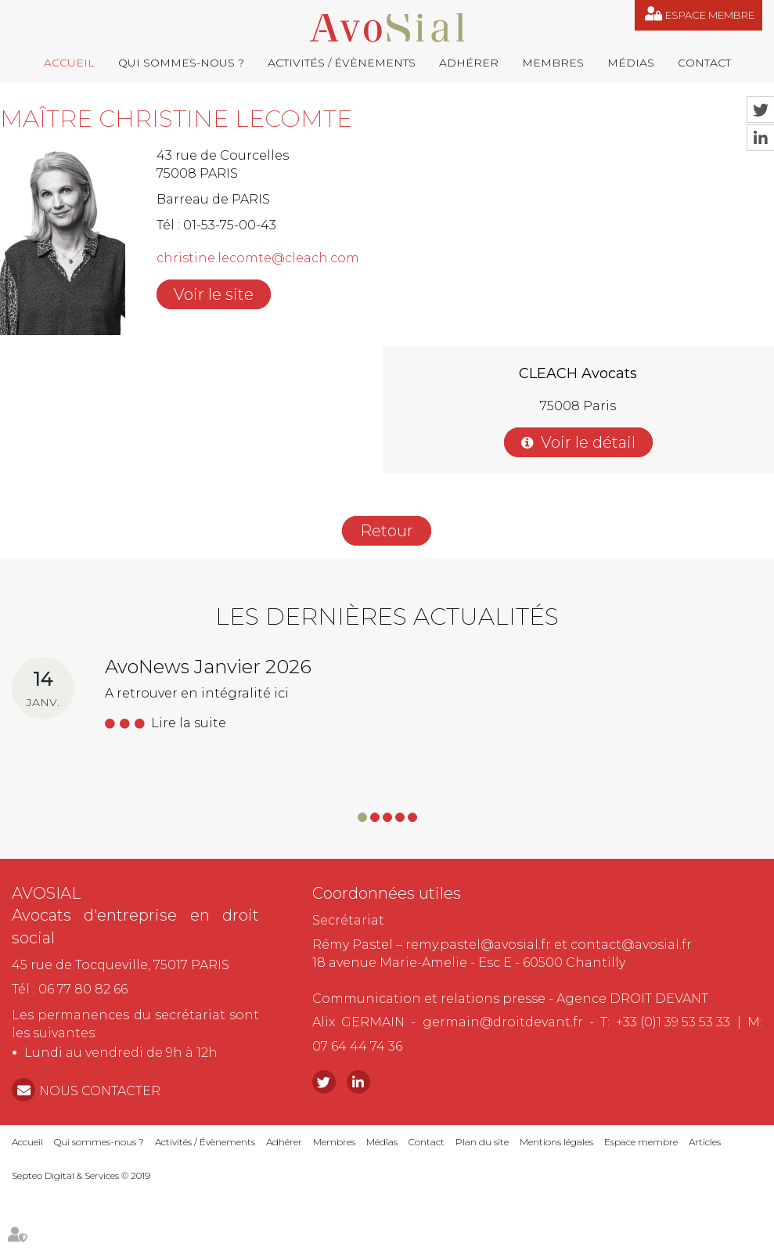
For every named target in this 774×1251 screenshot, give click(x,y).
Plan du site (482, 1142)
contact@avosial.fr (631, 944)
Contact (704, 63)
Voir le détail (588, 442)
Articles (705, 1142)
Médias (630, 63)
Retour (386, 530)
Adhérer (469, 63)
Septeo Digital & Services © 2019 (81, 1175)
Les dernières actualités (387, 616)
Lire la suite (188, 723)
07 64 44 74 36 (357, 1046)
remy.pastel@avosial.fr (478, 944)
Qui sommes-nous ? (181, 63)
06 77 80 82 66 (83, 989)
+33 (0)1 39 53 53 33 (673, 1022)
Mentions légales (556, 1142)
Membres (553, 63)
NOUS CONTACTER (99, 1090)
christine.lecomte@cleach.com (258, 258)
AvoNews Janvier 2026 (208, 666)
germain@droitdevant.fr (503, 1022)
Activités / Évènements (342, 63)
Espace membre (709, 15)
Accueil (69, 63)
